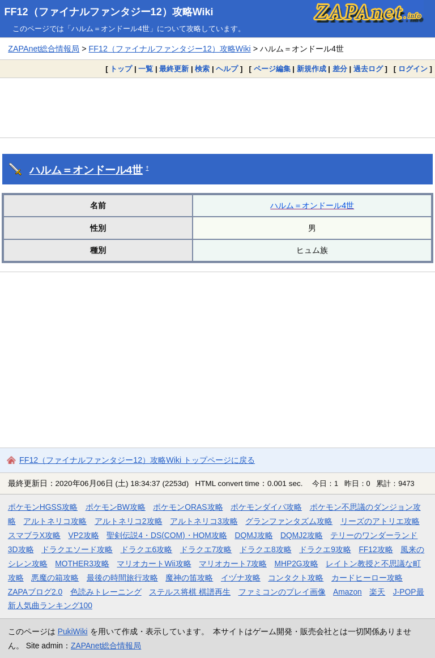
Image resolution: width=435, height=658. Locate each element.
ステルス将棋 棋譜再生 (190, 591)
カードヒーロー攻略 (367, 577)
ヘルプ (227, 68)
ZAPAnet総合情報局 (43, 48)
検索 (202, 68)
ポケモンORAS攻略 (188, 506)
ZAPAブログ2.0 (35, 591)
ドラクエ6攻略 (147, 549)
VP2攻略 (84, 535)
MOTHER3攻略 (82, 563)
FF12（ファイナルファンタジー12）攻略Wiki (109, 12)
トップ (121, 68)
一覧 (145, 68)
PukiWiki (73, 631)
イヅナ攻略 (241, 577)
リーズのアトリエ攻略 (380, 521)
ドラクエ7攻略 (206, 549)
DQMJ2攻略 (301, 535)
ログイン (413, 68)
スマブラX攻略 (34, 535)
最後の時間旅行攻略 (122, 577)
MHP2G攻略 (296, 563)
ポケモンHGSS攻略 (43, 506)
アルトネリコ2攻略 (129, 521)
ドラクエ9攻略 (325, 549)
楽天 (377, 591)
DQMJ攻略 (253, 535)
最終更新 (174, 68)
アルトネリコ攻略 (55, 521)
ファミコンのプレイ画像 (282, 591)
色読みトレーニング (106, 591)
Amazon (347, 591)
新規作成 (311, 68)
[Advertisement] (217, 107)
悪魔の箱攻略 (55, 577)
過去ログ (368, 68)
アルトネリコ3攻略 (204, 521)
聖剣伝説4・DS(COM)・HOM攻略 (166, 535)
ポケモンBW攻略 (116, 506)
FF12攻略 (376, 549)
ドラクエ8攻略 (266, 549)
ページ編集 (272, 68)
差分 (339, 68)
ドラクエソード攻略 (77, 549)
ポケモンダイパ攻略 (266, 506)
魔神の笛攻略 (189, 577)
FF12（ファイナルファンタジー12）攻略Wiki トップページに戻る (137, 460)
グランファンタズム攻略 (288, 521)
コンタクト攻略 (295, 577)
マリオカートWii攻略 (154, 563)
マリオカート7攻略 (233, 563)
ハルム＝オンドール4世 (86, 170)
